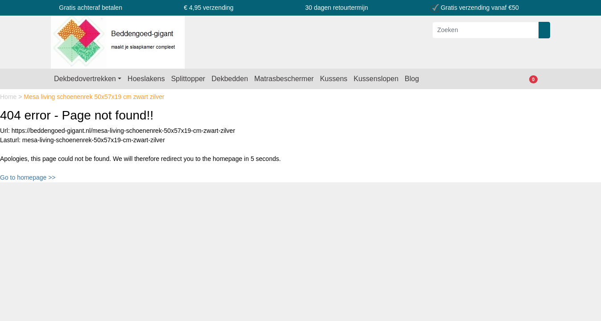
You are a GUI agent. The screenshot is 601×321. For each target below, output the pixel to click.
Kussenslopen (376, 78)
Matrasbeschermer (284, 78)
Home (9, 96)
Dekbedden (229, 78)
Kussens (333, 78)
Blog (412, 78)
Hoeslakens (146, 78)
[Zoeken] (485, 30)
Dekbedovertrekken (85, 78)
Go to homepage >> (28, 177)
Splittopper (188, 78)
